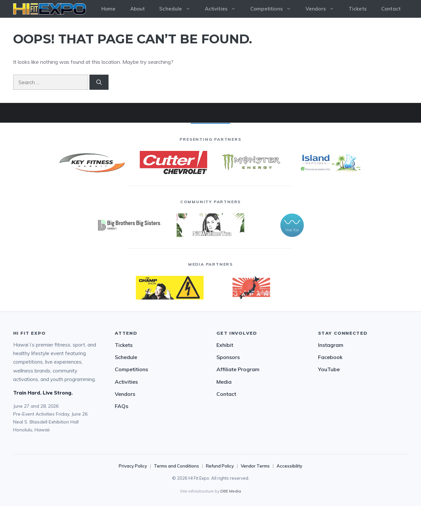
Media (224, 381)
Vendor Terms (255, 466)
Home (108, 9)
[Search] (99, 82)
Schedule (178, 9)
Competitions (274, 9)
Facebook (330, 357)
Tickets (358, 9)
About (137, 9)
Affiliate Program (238, 369)
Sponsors (228, 357)
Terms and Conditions (176, 466)
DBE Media (230, 491)
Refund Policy (220, 466)
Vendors (323, 9)
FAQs (121, 406)
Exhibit (224, 345)
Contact (391, 9)
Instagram (330, 345)
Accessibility (289, 466)
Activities (224, 9)
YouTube (329, 369)
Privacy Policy (133, 466)
